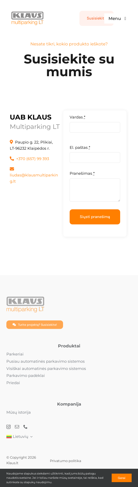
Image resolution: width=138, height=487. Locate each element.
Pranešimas (82, 173)
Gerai (121, 478)
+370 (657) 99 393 (32, 158)
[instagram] (8, 428)
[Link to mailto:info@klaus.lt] (12, 169)
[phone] (25, 428)
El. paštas (80, 147)
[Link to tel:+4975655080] (12, 158)
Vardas (77, 117)
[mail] (17, 428)
